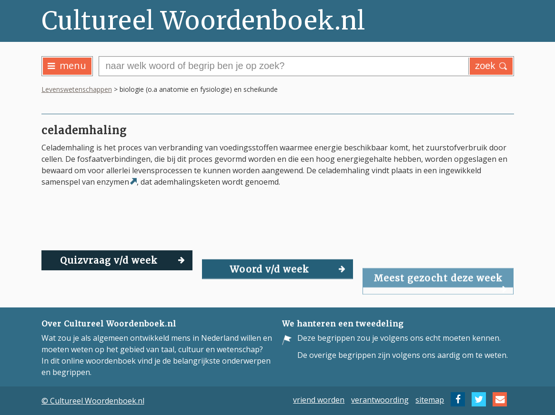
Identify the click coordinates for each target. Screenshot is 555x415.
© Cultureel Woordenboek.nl (92, 400)
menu (67, 65)
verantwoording (380, 399)
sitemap (429, 399)
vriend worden (318, 399)
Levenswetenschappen (76, 89)
